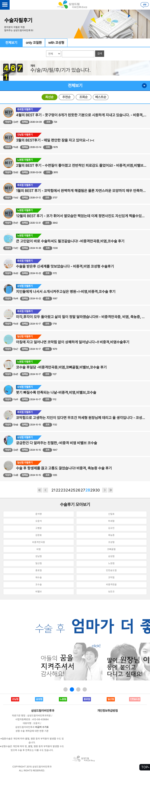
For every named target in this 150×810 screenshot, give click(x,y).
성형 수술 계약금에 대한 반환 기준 (32, 731)
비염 (38, 549)
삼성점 (111, 556)
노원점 (111, 563)
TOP (144, 767)
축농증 (111, 535)
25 (73, 490)
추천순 (66, 97)
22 (58, 490)
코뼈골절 (111, 549)
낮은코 (111, 591)
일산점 (38, 563)
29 (92, 490)
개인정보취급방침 (107, 710)
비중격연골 (111, 584)
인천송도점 (111, 570)
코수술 (38, 584)
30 (97, 490)
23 (63, 490)
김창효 (38, 535)
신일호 (111, 514)
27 (83, 490)
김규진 (111, 528)
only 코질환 (34, 43)
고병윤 (38, 528)
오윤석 (38, 521)
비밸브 (38, 591)
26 (78, 490)
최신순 (49, 97)
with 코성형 (56, 43)
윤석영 (38, 514)
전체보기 (11, 43)
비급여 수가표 (42, 727)
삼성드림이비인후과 (42, 710)
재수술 (38, 577)
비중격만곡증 (38, 542)
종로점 (38, 570)
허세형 (111, 521)
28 (87, 490)
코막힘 (111, 577)
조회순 (83, 97)
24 (68, 490)
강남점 (38, 556)
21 (53, 490)
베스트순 (100, 97)
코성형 (111, 542)
